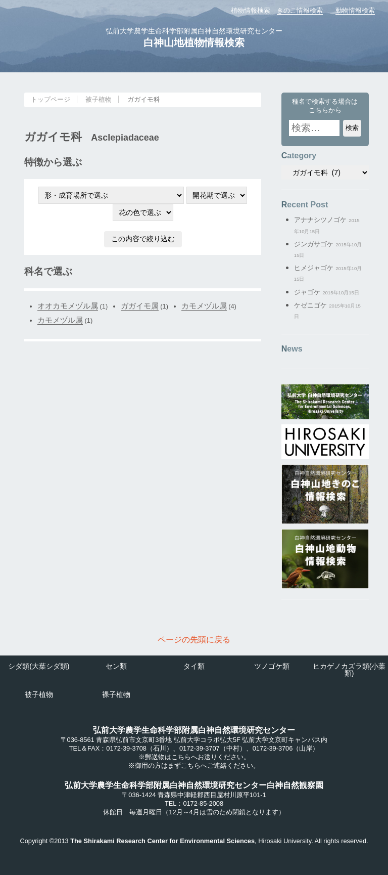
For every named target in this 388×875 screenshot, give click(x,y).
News (292, 348)
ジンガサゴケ (313, 244)
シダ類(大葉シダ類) (38, 666)
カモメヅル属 (204, 305)
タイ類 (194, 666)
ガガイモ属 (140, 305)
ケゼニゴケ (310, 305)
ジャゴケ (307, 292)
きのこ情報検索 (300, 10)
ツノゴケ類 (271, 666)
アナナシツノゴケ (320, 220)
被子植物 (98, 99)
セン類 (116, 666)
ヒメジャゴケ (313, 268)
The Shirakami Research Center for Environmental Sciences (162, 841)
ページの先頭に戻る (194, 639)
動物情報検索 (355, 10)
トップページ (50, 99)
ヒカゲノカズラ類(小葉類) (349, 669)
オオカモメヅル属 (67, 305)
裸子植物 (116, 694)
